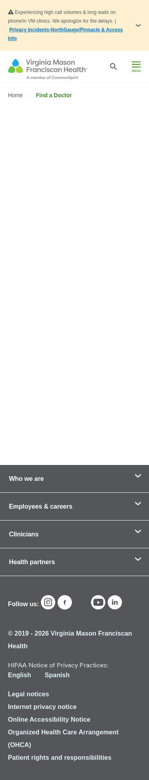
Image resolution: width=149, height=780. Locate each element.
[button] (74, 25)
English (19, 675)
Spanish (57, 675)
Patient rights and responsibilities (59, 757)
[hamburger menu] (136, 67)
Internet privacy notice (42, 706)
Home (16, 95)
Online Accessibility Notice (49, 719)
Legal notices (28, 694)
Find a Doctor (54, 95)
